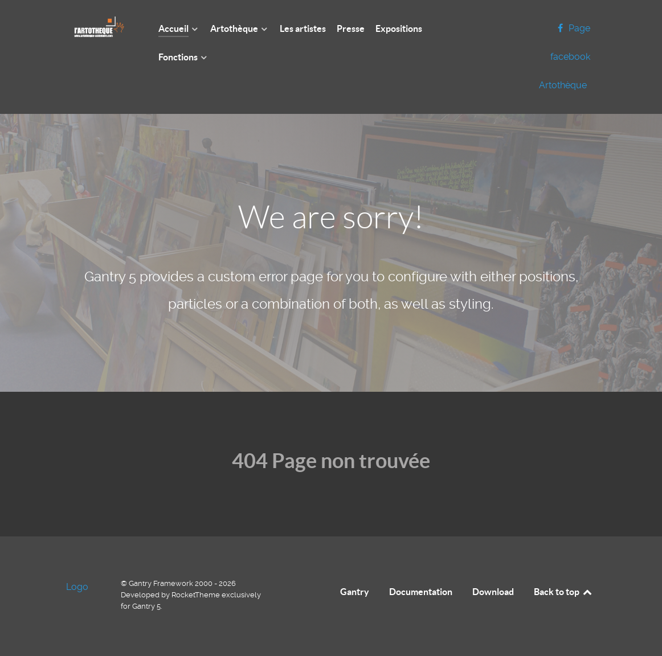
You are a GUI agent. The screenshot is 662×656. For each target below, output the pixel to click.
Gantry (354, 592)
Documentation (420, 592)
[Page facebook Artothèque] (564, 56)
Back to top (563, 592)
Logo (77, 586)
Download (493, 592)
